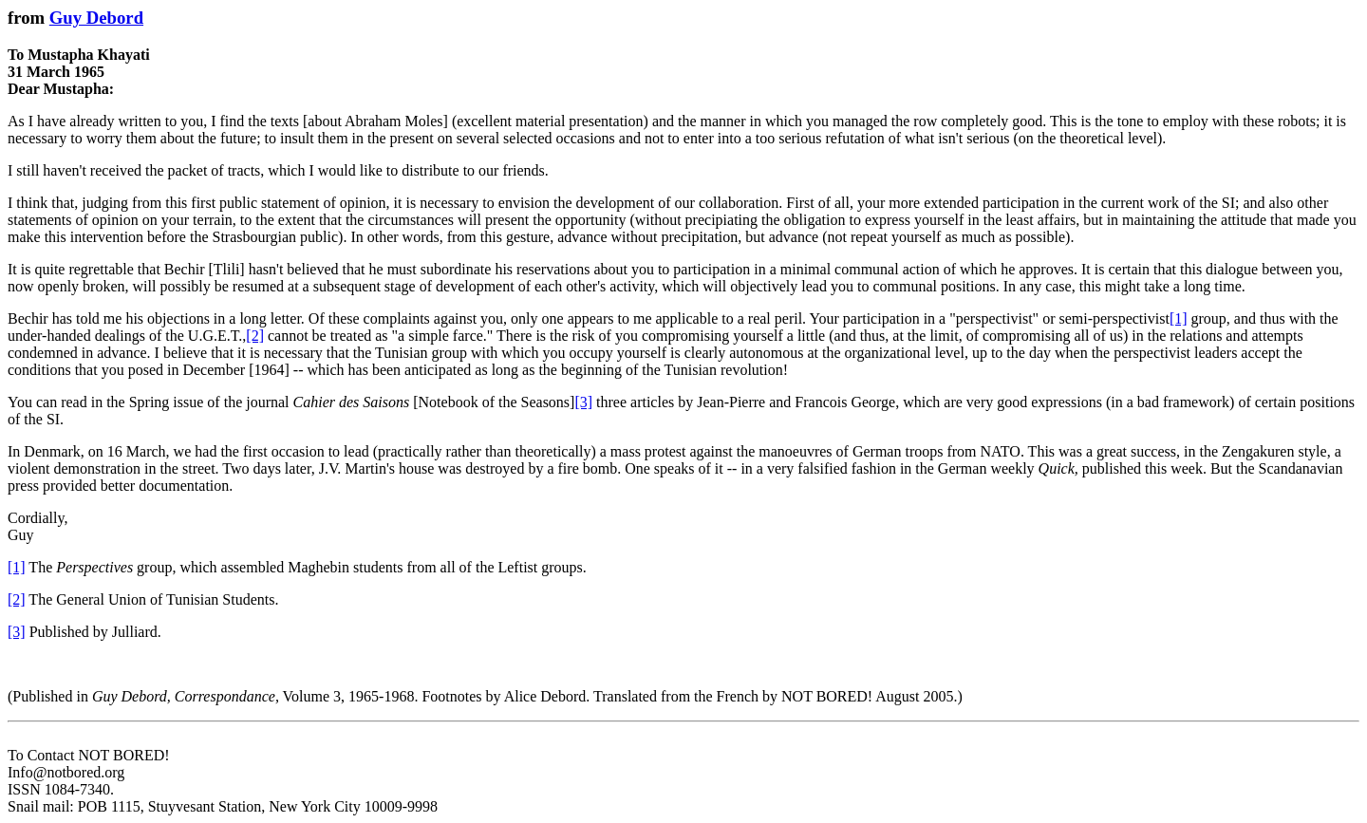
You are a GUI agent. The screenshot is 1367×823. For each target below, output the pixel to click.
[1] (1179, 318)
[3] (583, 402)
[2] (255, 335)
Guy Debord (96, 18)
